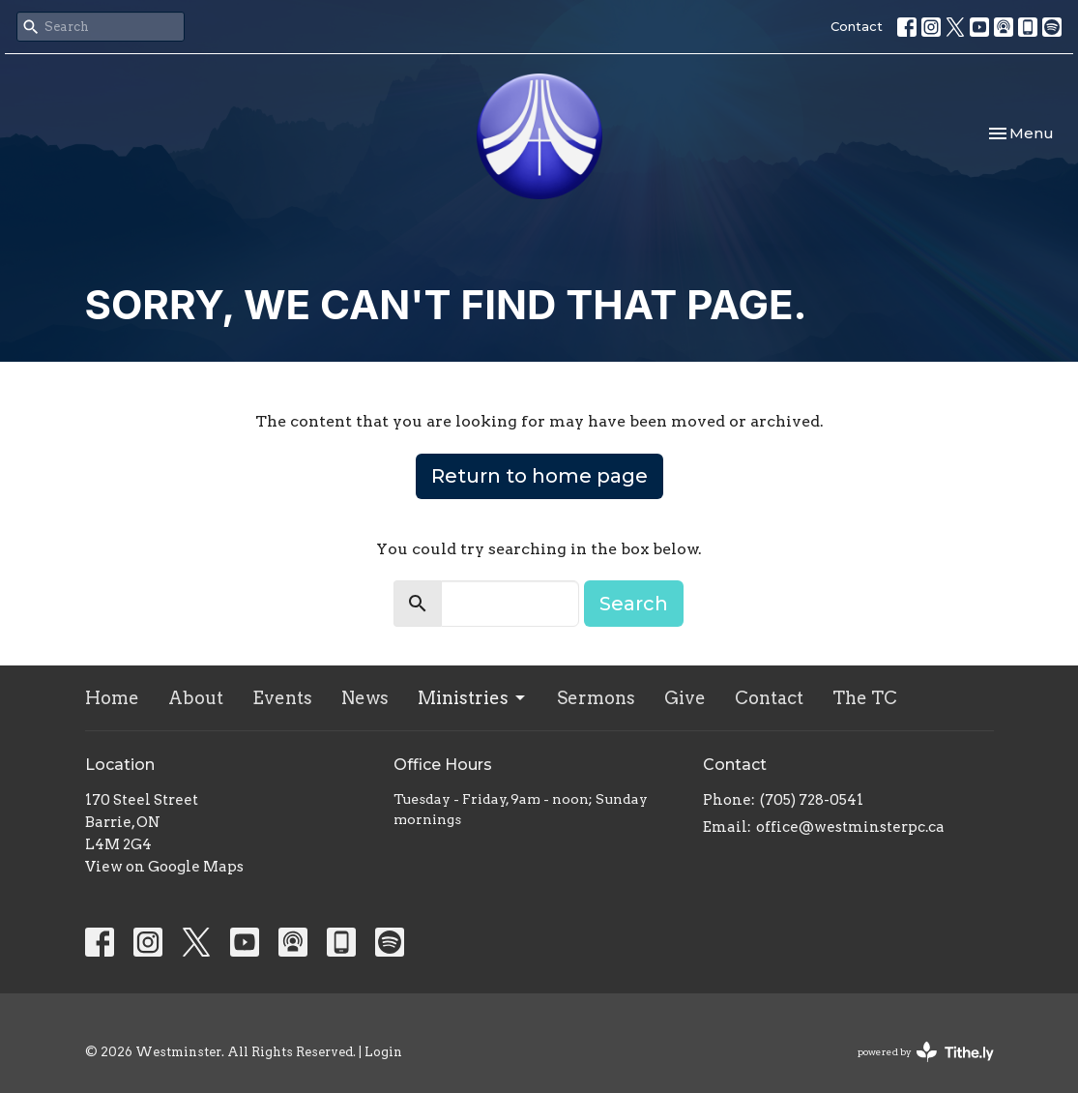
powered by (926, 1052)
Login (383, 1052)
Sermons (596, 698)
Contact (856, 26)
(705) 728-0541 (811, 800)
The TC (864, 698)
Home (112, 698)
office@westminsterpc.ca (850, 827)
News (365, 698)
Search (633, 603)
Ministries (473, 698)
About (195, 698)
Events (282, 698)
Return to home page (539, 475)
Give (685, 698)
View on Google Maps (164, 866)
